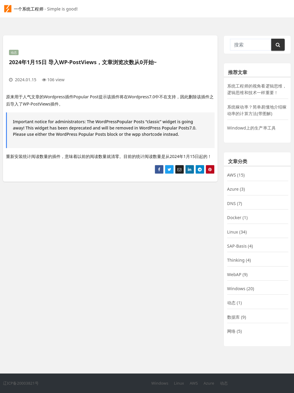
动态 (14, 52)
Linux (232, 232)
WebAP (234, 274)
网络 (231, 331)
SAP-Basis (237, 246)
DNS (231, 203)
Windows (236, 288)
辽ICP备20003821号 (21, 383)
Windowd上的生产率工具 (251, 128)
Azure (233, 189)
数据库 (233, 317)
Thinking (236, 260)
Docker (234, 217)
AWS (231, 175)
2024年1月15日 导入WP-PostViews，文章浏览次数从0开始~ (83, 62)
